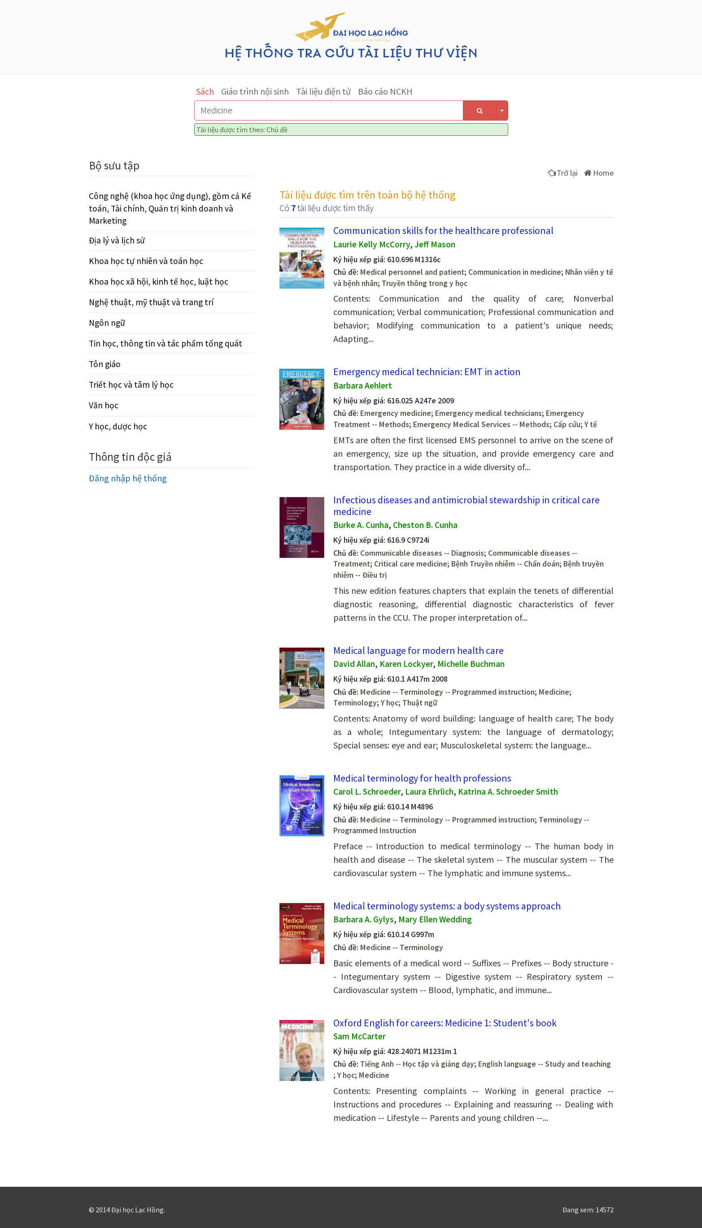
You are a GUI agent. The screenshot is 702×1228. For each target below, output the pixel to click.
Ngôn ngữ (107, 322)
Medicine (554, 692)
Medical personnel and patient (412, 272)
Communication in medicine (514, 272)
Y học (389, 703)
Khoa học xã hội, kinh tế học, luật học (158, 281)
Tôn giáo (105, 364)
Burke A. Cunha (360, 524)
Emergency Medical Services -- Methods (481, 424)
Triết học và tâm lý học (131, 384)
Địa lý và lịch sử (117, 240)
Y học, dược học (118, 426)
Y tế (590, 424)
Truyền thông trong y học (424, 283)
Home (599, 173)
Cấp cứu (567, 424)
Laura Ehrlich (429, 791)
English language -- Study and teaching (544, 1064)
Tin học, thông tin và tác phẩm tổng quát (165, 343)
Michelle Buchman (471, 663)
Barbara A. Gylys (363, 919)
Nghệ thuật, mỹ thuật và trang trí (151, 302)
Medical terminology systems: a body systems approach (447, 905)
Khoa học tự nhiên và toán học (146, 260)
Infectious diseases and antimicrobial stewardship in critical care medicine (466, 505)
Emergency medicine (395, 413)
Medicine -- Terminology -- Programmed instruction (447, 692)
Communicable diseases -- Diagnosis (422, 553)
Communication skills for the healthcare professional (443, 230)
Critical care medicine (410, 564)
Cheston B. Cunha (425, 524)
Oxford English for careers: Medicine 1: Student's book (445, 1022)
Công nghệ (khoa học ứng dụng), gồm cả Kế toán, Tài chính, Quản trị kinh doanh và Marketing (170, 207)
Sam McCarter (359, 1036)
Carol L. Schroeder (367, 791)
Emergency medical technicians (488, 413)
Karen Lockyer (406, 663)
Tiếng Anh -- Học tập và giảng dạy (417, 1064)
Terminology (355, 703)
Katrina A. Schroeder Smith (508, 791)
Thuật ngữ (419, 703)
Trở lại (563, 173)
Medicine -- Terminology (401, 947)
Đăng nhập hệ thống (128, 478)
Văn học (103, 405)
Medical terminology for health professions (422, 778)
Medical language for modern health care (418, 650)
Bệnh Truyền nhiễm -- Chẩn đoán (505, 564)
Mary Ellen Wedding (435, 919)
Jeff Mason (434, 244)
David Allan (354, 663)
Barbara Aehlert (362, 385)
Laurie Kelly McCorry (371, 244)
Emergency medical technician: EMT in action (427, 371)
